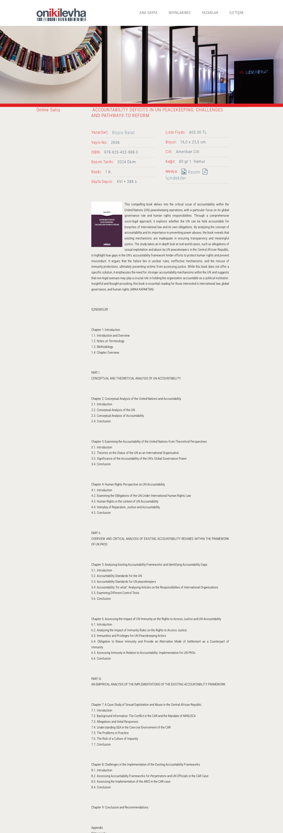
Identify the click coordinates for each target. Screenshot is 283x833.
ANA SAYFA (148, 13)
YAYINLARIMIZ (179, 13)
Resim (189, 172)
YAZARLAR (210, 13)
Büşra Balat (123, 132)
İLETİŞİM (236, 13)
